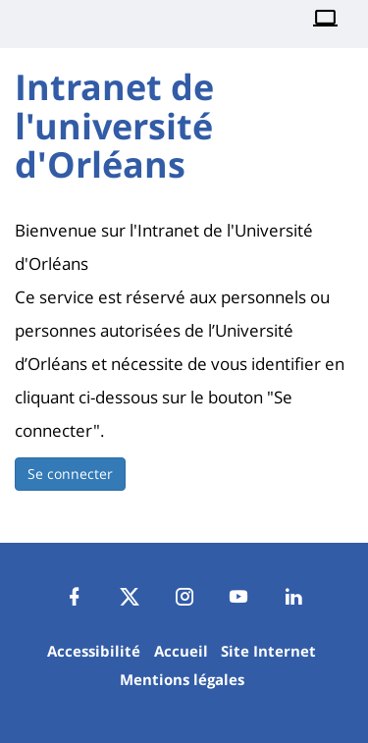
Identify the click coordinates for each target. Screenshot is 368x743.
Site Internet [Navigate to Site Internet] (268, 651)
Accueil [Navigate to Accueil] (181, 651)
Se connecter (70, 473)
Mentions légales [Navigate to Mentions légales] (182, 679)
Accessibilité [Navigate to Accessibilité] (93, 651)
